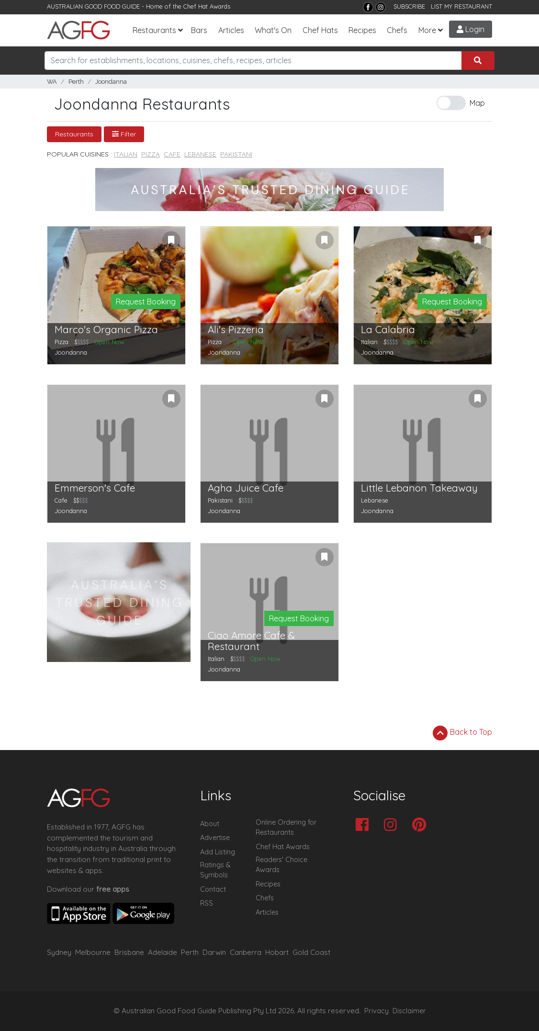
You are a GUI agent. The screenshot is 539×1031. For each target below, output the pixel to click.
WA (52, 81)
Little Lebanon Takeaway (419, 487)
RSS (206, 903)
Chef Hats (320, 30)
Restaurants (154, 30)
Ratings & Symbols (215, 870)
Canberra (245, 952)
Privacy (376, 1011)
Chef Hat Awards (206, 6)
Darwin (214, 952)
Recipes (362, 30)
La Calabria (388, 329)
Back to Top (462, 732)
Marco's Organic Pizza (106, 329)
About (209, 823)
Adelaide (162, 952)
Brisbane (129, 952)
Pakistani (236, 154)
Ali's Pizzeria (236, 329)
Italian (125, 154)
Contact (213, 889)
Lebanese (200, 154)
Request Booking (146, 301)
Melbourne (93, 952)
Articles (231, 30)
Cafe (172, 154)
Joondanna (111, 81)
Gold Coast (311, 952)
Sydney (59, 952)
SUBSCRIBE (409, 6)
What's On (273, 30)
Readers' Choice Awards (281, 864)
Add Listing (217, 852)
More (427, 30)
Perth (76, 81)
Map (477, 103)
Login (470, 29)
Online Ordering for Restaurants (286, 827)
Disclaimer (409, 1011)
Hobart (277, 952)
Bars (199, 30)
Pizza (150, 154)
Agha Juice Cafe (245, 487)
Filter (124, 134)
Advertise (215, 837)
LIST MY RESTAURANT (461, 6)
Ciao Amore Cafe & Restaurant (251, 641)
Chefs (397, 30)
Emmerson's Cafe (95, 487)
